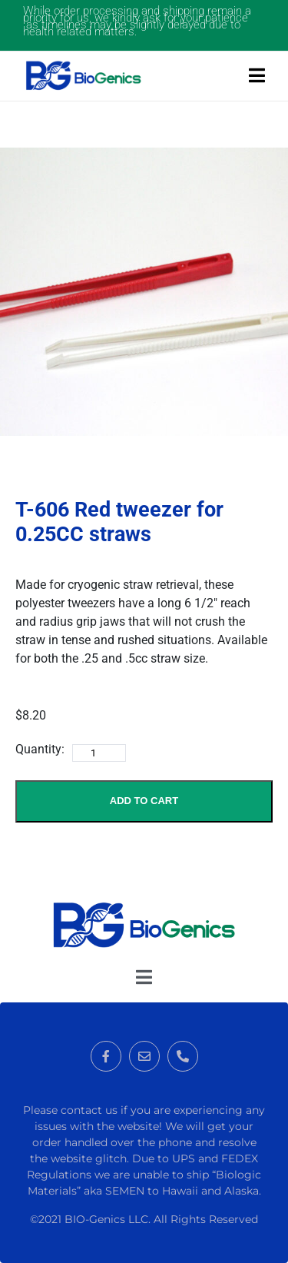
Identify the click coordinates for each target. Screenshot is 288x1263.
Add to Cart (144, 800)
